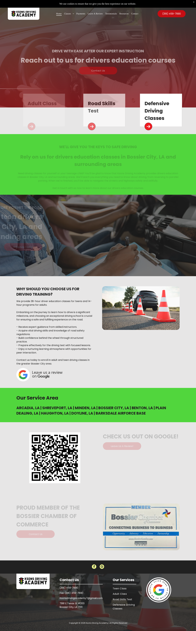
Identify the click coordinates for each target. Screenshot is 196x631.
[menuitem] (59, 7)
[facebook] (94, 567)
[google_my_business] (102, 567)
